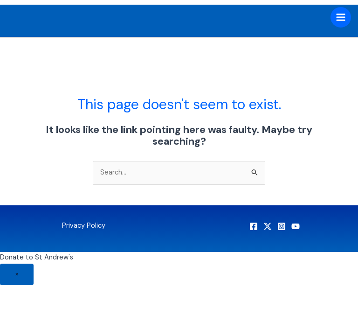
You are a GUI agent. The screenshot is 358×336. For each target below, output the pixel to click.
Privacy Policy (83, 225)
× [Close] (17, 274)
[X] (267, 226)
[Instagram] (281, 226)
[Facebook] (253, 226)
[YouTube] (295, 226)
